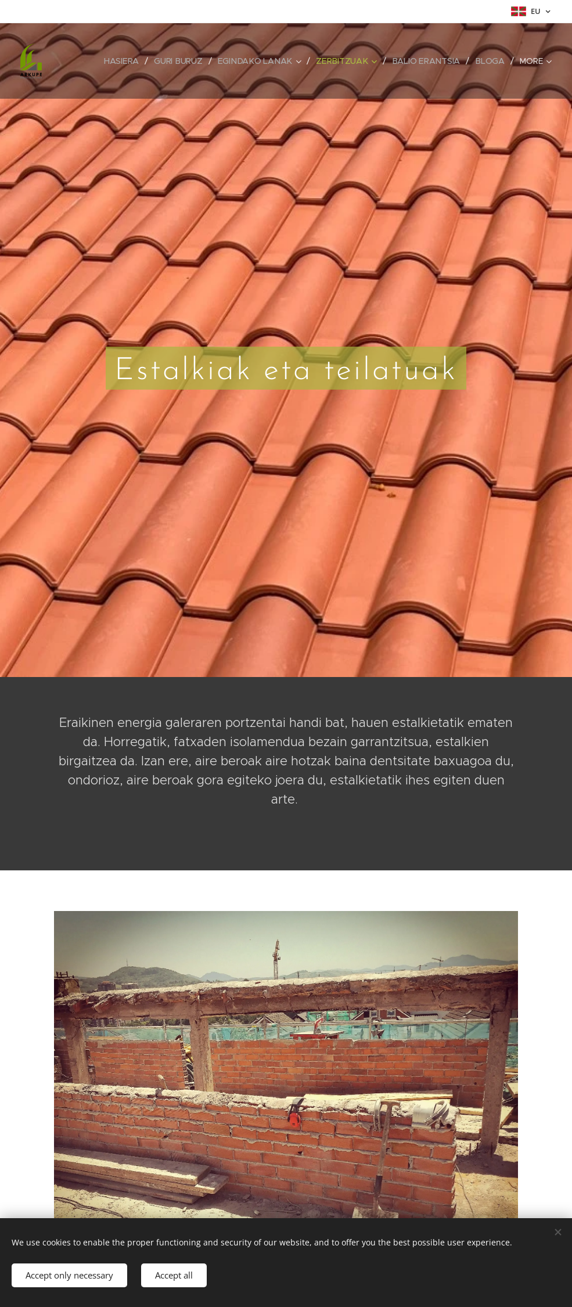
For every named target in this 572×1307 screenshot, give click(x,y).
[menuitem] (126, 60)
